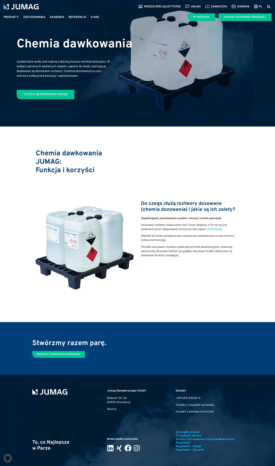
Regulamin (183, 443)
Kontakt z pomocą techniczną (194, 411)
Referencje (77, 17)
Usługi (193, 6)
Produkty (11, 17)
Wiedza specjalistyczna (159, 6)
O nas (95, 17)
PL (260, 6)
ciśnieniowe (213, 229)
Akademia (57, 17)
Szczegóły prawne (188, 432)
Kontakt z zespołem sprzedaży (195, 405)
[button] (268, 7)
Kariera (240, 6)
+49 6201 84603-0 (188, 398)
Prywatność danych (188, 436)
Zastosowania (34, 17)
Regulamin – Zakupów (190, 450)
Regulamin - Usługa (188, 446)
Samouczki (216, 6)
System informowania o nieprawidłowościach (205, 439)
